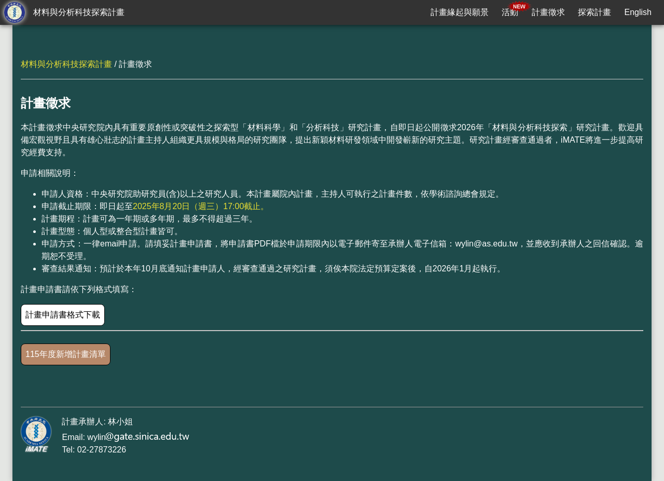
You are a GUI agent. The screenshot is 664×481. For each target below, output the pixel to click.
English (638, 12)
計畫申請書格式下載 (62, 314)
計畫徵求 (548, 12)
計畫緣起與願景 (460, 12)
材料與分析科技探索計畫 (79, 12)
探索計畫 (594, 12)
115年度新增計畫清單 (65, 354)
